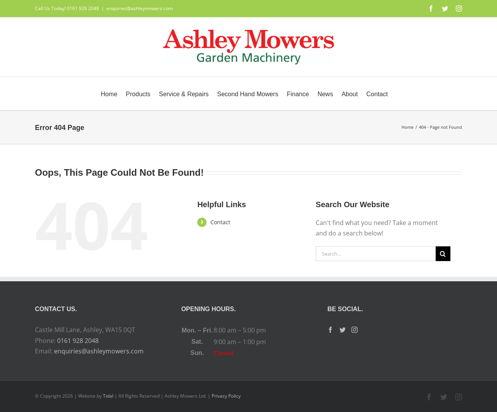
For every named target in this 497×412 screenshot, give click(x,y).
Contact (220, 222)
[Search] (443, 253)
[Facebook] (330, 330)
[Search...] (376, 253)
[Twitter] (342, 330)
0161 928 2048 (78, 340)
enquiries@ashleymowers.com (139, 8)
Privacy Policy (226, 396)
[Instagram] (354, 330)
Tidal (108, 396)
